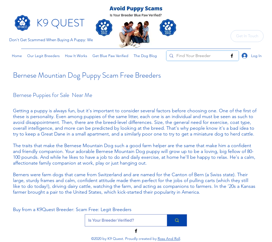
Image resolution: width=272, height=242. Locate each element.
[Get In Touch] (247, 36)
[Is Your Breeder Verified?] (122, 220)
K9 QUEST (60, 22)
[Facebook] (232, 55)
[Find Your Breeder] (202, 56)
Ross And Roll (169, 238)
